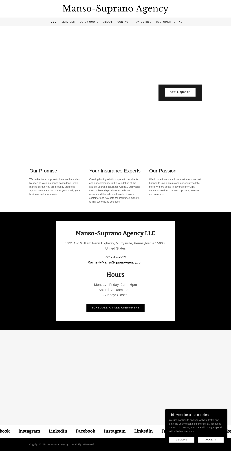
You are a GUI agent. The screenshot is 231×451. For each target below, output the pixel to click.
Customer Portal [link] (169, 22)
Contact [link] (123, 22)
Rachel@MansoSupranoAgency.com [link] (115, 262)
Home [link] (53, 22)
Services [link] (68, 22)
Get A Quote (180, 92)
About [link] (107, 22)
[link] (115, 10)
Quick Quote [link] (89, 22)
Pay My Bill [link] (143, 22)
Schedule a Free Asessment (115, 307)
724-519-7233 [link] (115, 257)
